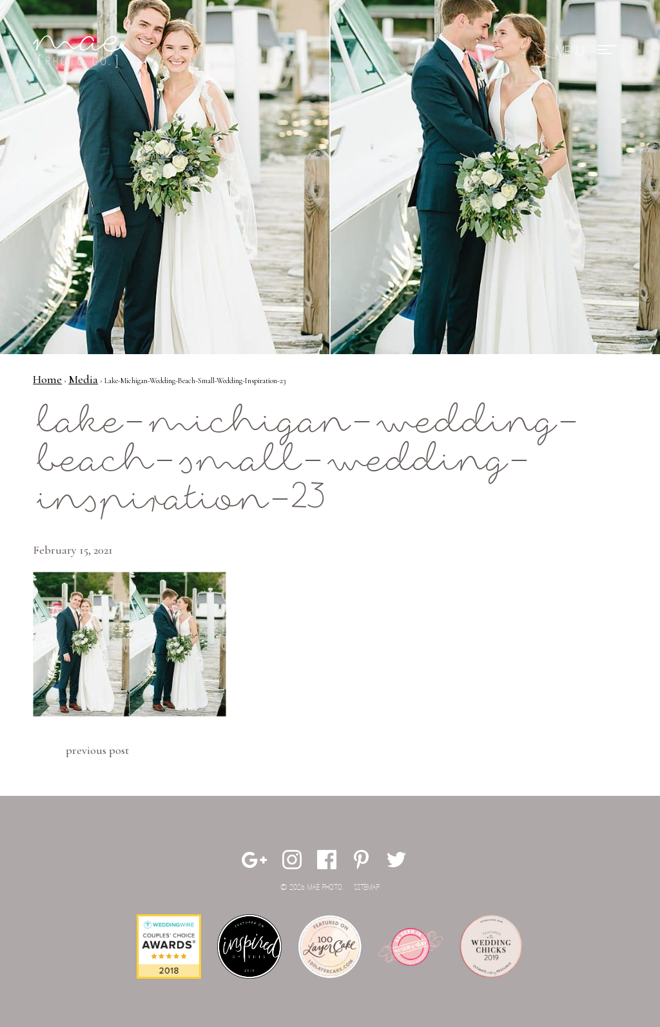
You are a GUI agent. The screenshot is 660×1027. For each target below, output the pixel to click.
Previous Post (97, 750)
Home (47, 379)
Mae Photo (81, 51)
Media (83, 379)
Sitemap (367, 887)
